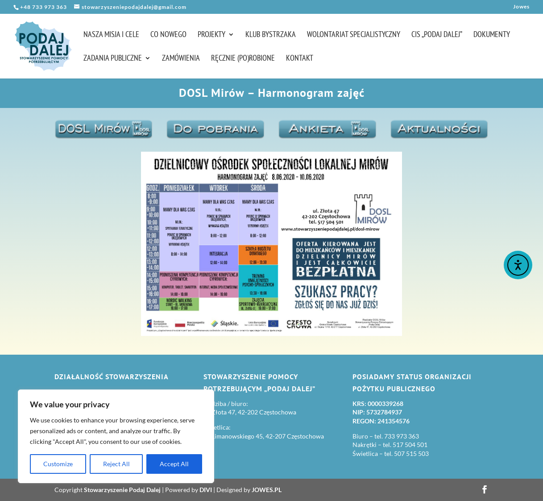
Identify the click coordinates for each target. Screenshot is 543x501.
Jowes (521, 7)
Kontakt (299, 59)
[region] (116, 436)
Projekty (211, 35)
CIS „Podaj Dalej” (436, 35)
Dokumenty (491, 35)
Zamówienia (181, 59)
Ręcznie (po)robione (243, 59)
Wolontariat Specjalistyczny (353, 35)
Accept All (174, 464)
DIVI (205, 489)
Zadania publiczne (112, 59)
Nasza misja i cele (111, 35)
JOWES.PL (267, 489)
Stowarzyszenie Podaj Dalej (122, 489)
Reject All (116, 464)
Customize (58, 464)
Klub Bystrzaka (270, 35)
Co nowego (168, 35)
